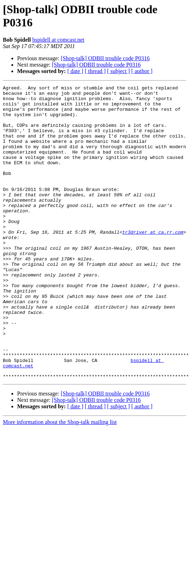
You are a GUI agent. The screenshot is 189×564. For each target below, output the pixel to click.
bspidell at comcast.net (58, 40)
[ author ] (142, 71)
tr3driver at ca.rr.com (152, 262)
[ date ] (75, 71)
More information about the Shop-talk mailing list (60, 481)
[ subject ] (118, 71)
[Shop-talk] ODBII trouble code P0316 (105, 58)
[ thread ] (95, 71)
